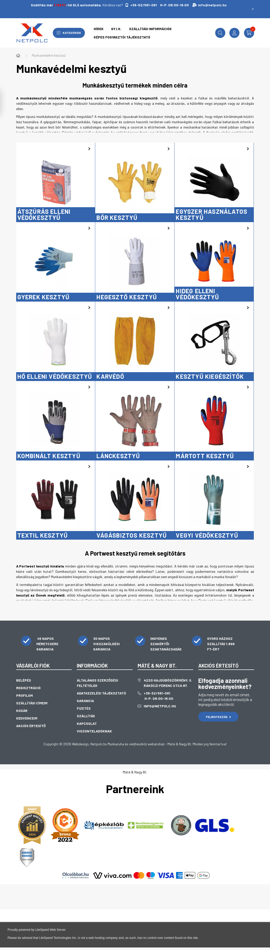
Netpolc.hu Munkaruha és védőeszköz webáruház (127, 744)
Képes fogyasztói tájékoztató (122, 37)
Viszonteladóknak (94, 731)
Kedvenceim (26, 718)
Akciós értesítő (31, 726)
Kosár (22, 710)
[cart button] (249, 33)
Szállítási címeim (31, 703)
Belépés (23, 680)
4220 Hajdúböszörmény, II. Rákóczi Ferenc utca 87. (168, 683)
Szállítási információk (150, 29)
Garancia (85, 701)
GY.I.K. (116, 29)
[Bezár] (253, 9)
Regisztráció (28, 688)
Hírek (99, 29)
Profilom (24, 695)
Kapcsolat (87, 723)
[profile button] (234, 33)
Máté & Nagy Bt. (135, 772)
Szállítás (86, 716)
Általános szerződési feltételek (97, 683)
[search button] (220, 33)
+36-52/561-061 (143, 5)
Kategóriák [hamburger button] (69, 32)
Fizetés (84, 708)
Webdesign (80, 744)
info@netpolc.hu (212, 5)
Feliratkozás (218, 717)
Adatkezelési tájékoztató (101, 693)
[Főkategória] (18, 55)
